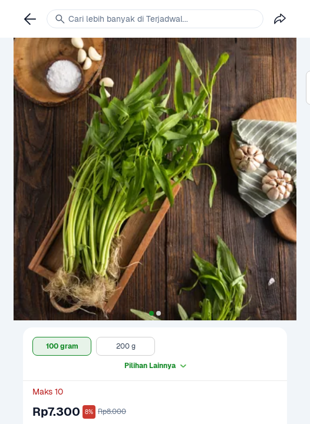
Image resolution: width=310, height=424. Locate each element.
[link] (30, 19)
